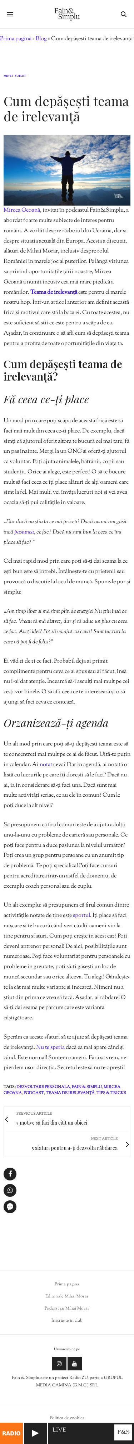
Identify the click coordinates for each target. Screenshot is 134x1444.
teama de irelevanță (70, 1093)
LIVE (59, 1430)
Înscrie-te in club (67, 1320)
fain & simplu (87, 1087)
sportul (81, 916)
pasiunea (24, 532)
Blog (41, 39)
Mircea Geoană (22, 210)
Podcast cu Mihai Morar (67, 1308)
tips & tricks (111, 1093)
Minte (8, 76)
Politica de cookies (67, 1418)
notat (46, 765)
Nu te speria (50, 1048)
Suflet (20, 76)
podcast (34, 1093)
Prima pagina (67, 1284)
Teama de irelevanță (53, 292)
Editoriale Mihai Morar (67, 1296)
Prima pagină (15, 39)
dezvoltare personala (43, 1087)
